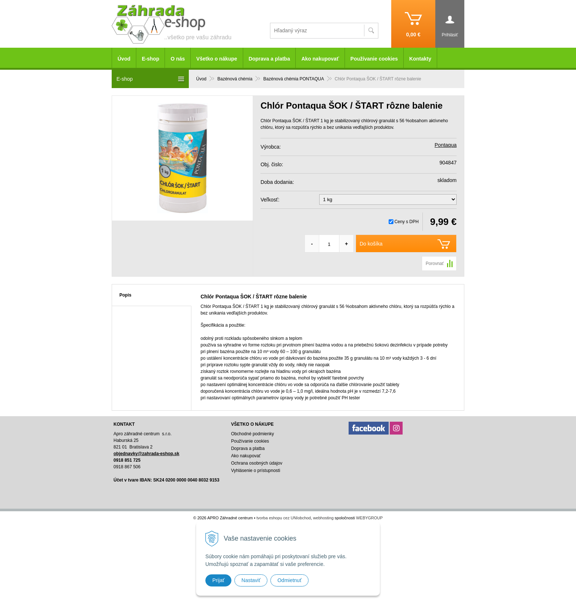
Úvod (124, 59)
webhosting (323, 518)
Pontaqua (446, 145)
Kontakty (420, 59)
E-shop (150, 59)
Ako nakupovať (320, 59)
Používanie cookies (374, 59)
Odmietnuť (289, 580)
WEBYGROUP (369, 518)
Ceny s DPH (407, 221)
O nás (177, 59)
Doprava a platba (269, 59)
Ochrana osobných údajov (256, 463)
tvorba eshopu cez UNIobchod (283, 518)
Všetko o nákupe (216, 59)
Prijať (218, 580)
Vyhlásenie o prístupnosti (255, 470)
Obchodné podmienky (252, 433)
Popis (125, 295)
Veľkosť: (269, 200)
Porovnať (435, 263)
